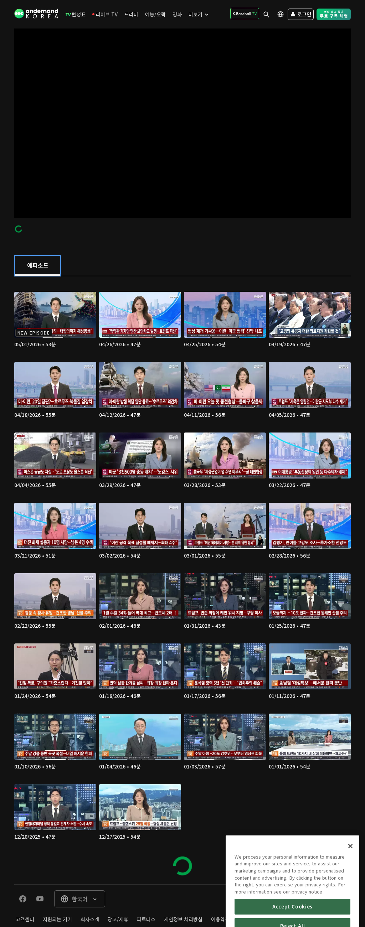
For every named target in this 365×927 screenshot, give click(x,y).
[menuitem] (75, 14)
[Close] (350, 861)
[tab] (37, 266)
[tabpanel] (182, 580)
